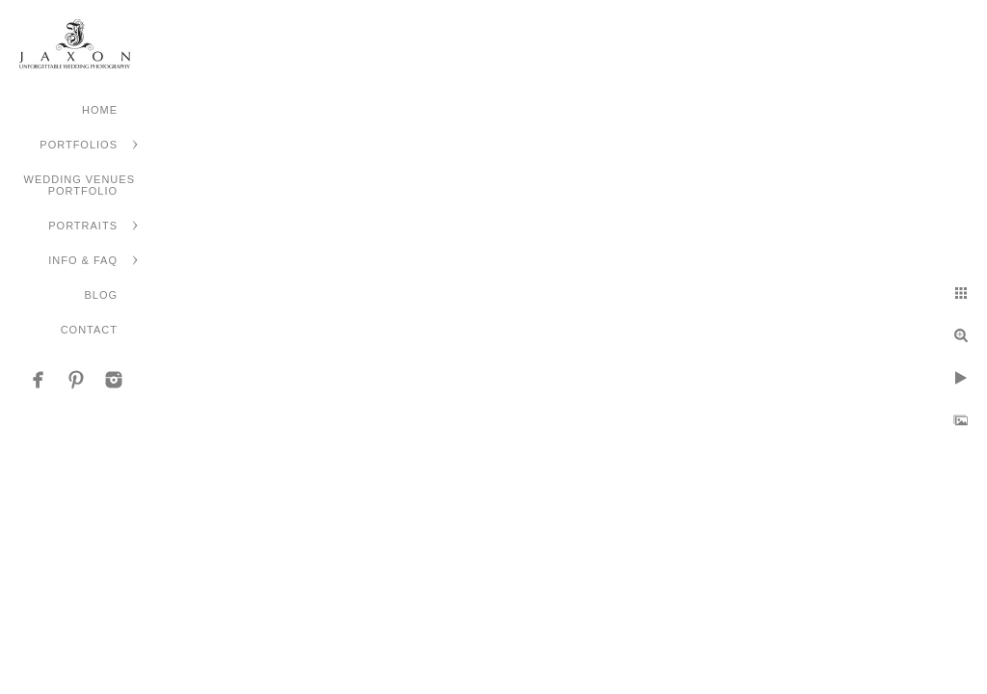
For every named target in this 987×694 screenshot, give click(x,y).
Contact (89, 329)
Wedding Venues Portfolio (79, 185)
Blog (101, 295)
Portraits (83, 225)
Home (100, 110)
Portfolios (79, 144)
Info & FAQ (83, 260)
